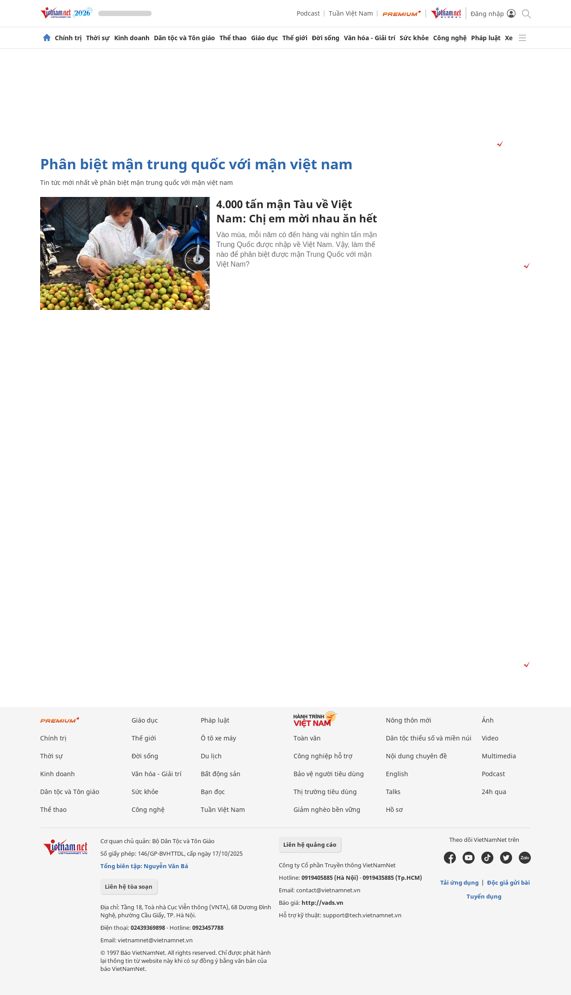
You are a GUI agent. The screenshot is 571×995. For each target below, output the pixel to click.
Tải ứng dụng (459, 882)
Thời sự (98, 38)
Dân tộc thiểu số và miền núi (429, 738)
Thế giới (294, 38)
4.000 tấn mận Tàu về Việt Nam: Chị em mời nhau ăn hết (296, 211)
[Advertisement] (285, 102)
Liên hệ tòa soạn (129, 886)
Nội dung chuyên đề (416, 756)
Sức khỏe (414, 38)
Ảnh (488, 720)
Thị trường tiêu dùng (325, 791)
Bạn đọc (213, 791)
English (397, 773)
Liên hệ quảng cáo (309, 844)
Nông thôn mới (408, 720)
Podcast (308, 13)
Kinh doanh (131, 38)
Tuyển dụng (484, 896)
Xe (509, 38)
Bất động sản (220, 773)
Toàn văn (307, 738)
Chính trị (68, 38)
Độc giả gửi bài (508, 882)
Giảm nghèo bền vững (327, 809)
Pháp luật (486, 38)
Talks (393, 791)
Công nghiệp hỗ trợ (323, 756)
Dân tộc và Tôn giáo (184, 38)
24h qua (494, 791)
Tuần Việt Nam (351, 13)
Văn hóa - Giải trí (369, 38)
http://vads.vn (322, 903)
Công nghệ (450, 38)
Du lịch (211, 756)
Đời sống (325, 38)
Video (490, 738)
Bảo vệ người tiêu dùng (329, 773)
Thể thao (233, 38)
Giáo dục (264, 38)
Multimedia (499, 756)
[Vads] (498, 144)
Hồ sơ (394, 809)
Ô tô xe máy (218, 738)
